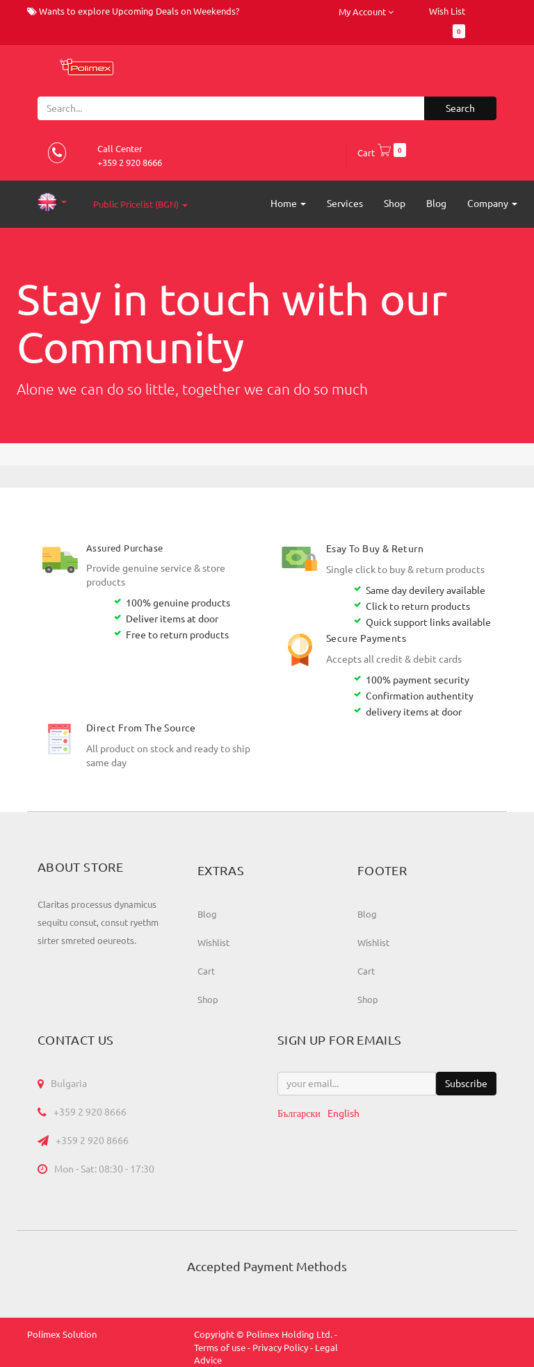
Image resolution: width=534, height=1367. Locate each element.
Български (299, 1113)
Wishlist (213, 942)
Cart (381, 153)
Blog (207, 914)
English (343, 1113)
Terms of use (219, 1347)
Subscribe (466, 1083)
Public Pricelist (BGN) (140, 204)
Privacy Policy (280, 1347)
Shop (207, 999)
